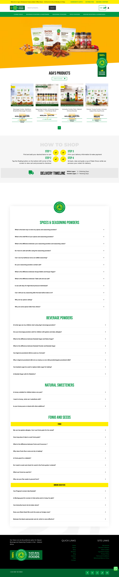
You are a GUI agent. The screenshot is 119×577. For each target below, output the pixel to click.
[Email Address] (107, 570)
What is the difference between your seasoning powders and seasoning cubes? (41, 243)
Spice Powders (75, 14)
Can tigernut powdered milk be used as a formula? (29, 352)
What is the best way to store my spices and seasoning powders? (36, 229)
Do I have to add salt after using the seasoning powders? (33, 250)
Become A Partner (102, 2)
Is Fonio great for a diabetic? (22, 456)
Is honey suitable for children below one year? (28, 391)
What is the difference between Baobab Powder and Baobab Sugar (34, 345)
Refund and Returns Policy (101, 555)
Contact (73, 557)
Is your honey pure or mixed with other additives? (29, 404)
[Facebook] (87, 570)
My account (105, 543)
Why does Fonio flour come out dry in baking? (28, 449)
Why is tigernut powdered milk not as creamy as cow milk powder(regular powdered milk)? (42, 359)
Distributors (90, 2)
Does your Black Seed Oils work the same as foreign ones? (32, 509)
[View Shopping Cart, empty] (102, 7)
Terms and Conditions (102, 553)
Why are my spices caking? (24, 299)
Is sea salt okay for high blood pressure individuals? (31, 285)
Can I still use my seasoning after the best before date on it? (34, 292)
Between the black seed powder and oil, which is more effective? (34, 516)
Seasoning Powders (59, 14)
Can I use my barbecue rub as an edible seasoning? (31, 257)
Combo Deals (18, 14)
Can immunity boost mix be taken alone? (26, 502)
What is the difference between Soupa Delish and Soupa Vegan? (35, 271)
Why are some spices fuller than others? (28, 306)
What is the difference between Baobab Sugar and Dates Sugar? (34, 338)
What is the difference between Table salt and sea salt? (33, 278)
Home (74, 543)
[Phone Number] (102, 570)
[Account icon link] (108, 8)
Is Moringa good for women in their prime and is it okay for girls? (34, 496)
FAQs (74, 555)
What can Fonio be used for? (22, 470)
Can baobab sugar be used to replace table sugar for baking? (33, 365)
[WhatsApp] (97, 570)
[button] (59, 229)
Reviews (73, 549)
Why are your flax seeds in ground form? (26, 477)
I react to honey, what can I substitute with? (27, 397)
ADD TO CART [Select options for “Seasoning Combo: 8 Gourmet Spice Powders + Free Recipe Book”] (47, 119)
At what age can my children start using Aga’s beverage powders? (34, 324)
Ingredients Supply (77, 2)
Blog (74, 551)
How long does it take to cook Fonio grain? (27, 435)
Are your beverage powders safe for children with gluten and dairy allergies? (38, 331)
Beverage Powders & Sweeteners (37, 14)
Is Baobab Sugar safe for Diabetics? (24, 372)
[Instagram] (92, 570)
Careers (73, 553)
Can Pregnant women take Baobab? (24, 489)
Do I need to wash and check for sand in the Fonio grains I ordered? (35, 463)
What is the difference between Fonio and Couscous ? (30, 442)
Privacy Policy (104, 551)
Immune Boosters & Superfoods (94, 14)
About (74, 545)
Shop (74, 547)
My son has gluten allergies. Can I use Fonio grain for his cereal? (34, 428)
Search (52, 8)
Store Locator (105, 547)
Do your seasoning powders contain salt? (28, 264)
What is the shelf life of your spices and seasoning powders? (34, 236)
